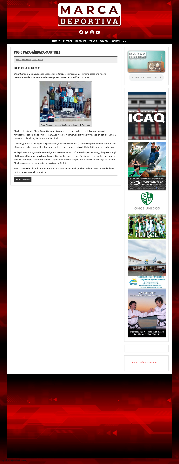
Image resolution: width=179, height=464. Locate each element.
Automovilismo (23, 179)
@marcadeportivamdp (143, 362)
